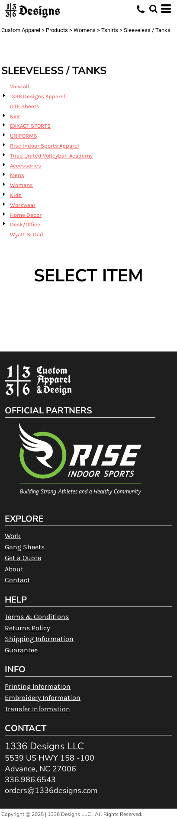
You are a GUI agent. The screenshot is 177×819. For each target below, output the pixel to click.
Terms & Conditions (37, 617)
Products (57, 30)
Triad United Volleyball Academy (51, 155)
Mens (17, 175)
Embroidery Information (42, 697)
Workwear (22, 205)
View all (19, 86)
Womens (85, 30)
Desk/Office (25, 224)
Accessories (25, 165)
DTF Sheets (24, 106)
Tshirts (109, 30)
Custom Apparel (20, 30)
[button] (153, 8)
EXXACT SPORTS (30, 126)
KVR (15, 116)
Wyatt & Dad (26, 234)
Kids (16, 195)
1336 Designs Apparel (37, 96)
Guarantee (21, 650)
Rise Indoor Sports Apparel (44, 145)
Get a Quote (23, 558)
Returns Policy (27, 628)
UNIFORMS (23, 135)
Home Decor (26, 215)
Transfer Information (37, 709)
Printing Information (38, 686)
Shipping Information (39, 639)
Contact (17, 580)
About (14, 569)
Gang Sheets (25, 547)
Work (13, 536)
